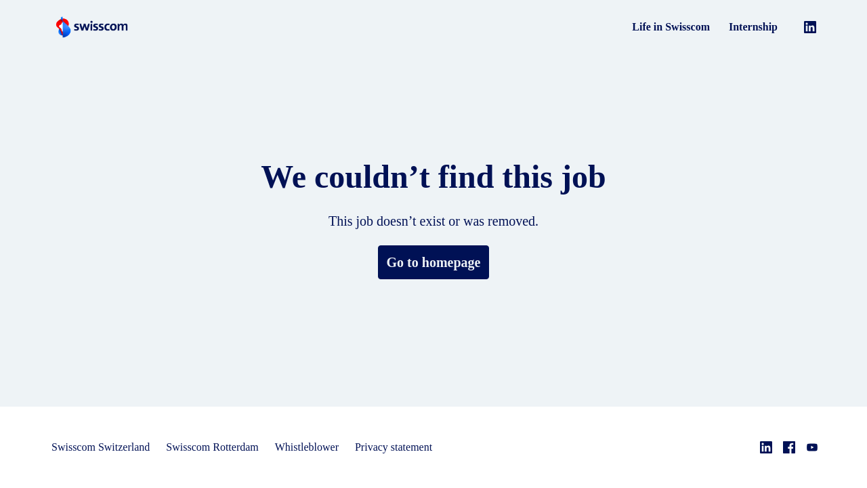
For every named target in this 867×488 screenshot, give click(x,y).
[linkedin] (810, 27)
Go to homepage (433, 262)
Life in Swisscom (672, 27)
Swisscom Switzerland (103, 447)
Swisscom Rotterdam (222, 447)
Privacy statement (415, 447)
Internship (753, 27)
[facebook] (789, 447)
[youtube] (812, 447)
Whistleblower (322, 447)
